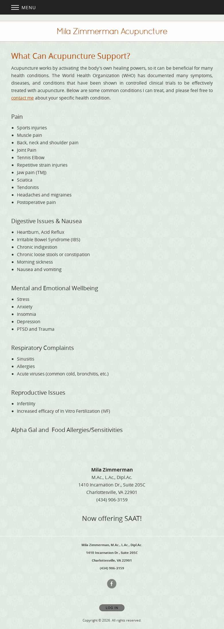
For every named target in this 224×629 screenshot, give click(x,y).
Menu (23, 7)
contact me (22, 98)
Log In (112, 607)
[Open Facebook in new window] (112, 584)
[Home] (112, 31)
